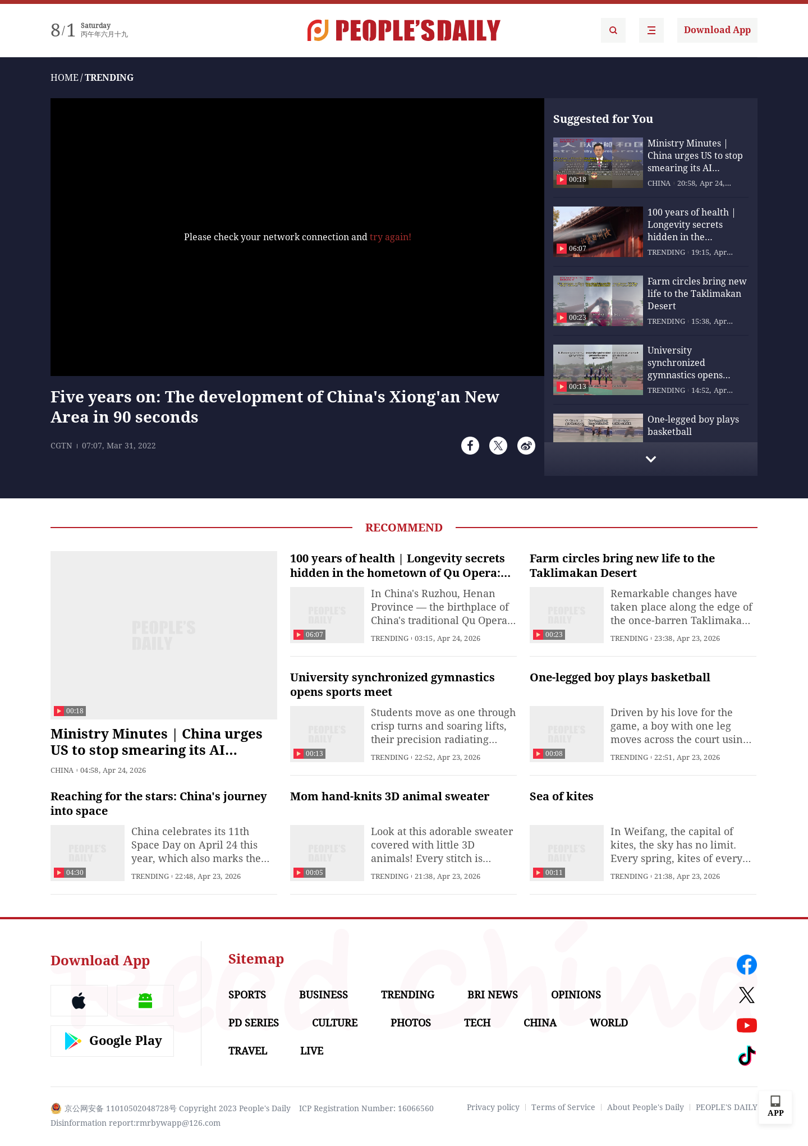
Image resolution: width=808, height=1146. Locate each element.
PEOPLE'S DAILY (727, 1107)
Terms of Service (563, 1107)
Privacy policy (493, 1107)
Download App (717, 30)
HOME (64, 77)
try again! (390, 237)
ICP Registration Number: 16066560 (366, 1108)
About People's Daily (645, 1107)
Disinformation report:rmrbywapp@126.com (135, 1123)
